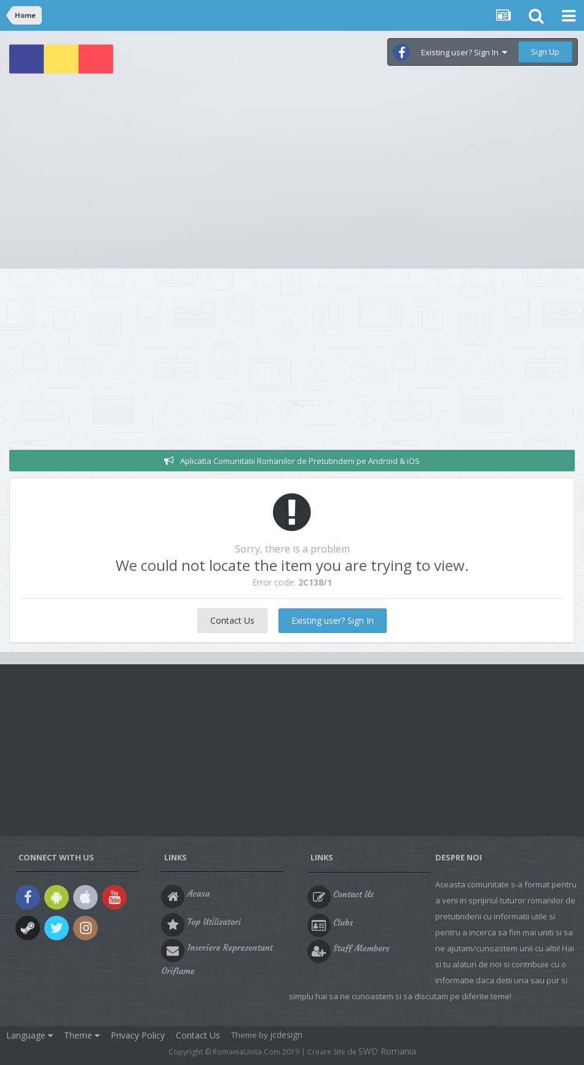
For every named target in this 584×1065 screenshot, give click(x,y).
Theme (82, 1035)
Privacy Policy (138, 1035)
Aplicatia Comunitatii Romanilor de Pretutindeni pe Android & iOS (300, 460)
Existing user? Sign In (464, 52)
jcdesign (286, 1034)
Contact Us (232, 620)
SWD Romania (387, 1051)
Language (29, 1035)
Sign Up (545, 51)
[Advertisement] (292, 176)
